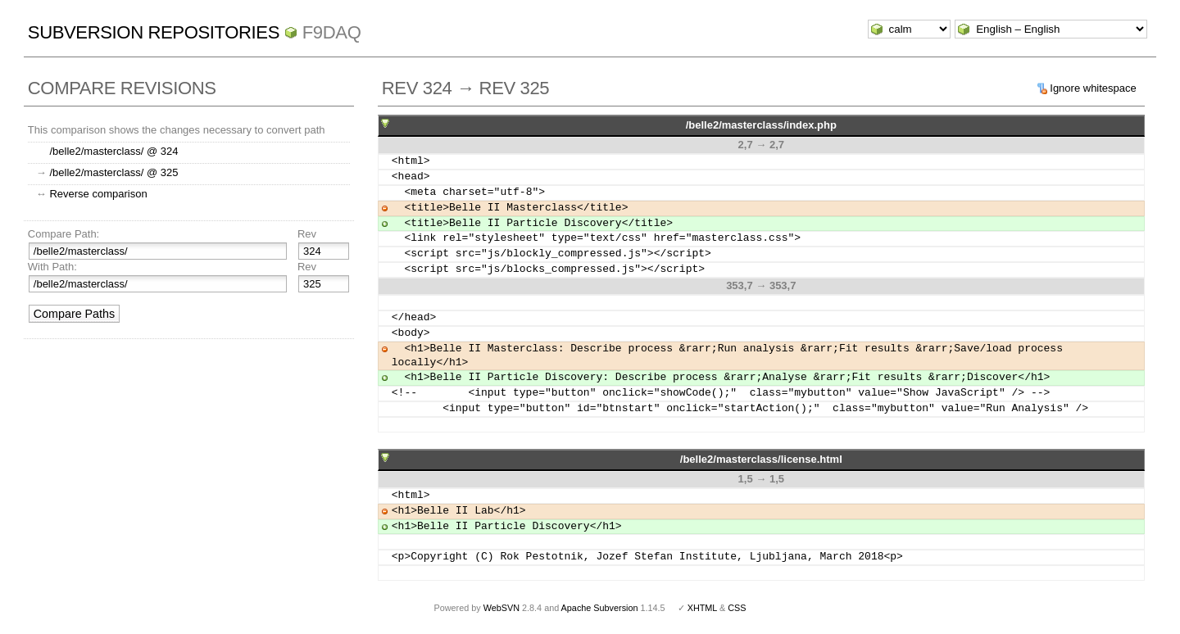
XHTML (702, 608)
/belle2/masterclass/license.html (761, 459)
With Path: (52, 266)
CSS (737, 608)
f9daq (331, 32)
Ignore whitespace (1093, 88)
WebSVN (501, 608)
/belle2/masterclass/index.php (761, 125)
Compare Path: (63, 234)
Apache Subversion (599, 608)
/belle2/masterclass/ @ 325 (113, 172)
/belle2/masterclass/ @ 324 (113, 151)
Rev (306, 234)
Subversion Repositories (153, 32)
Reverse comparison (98, 194)
